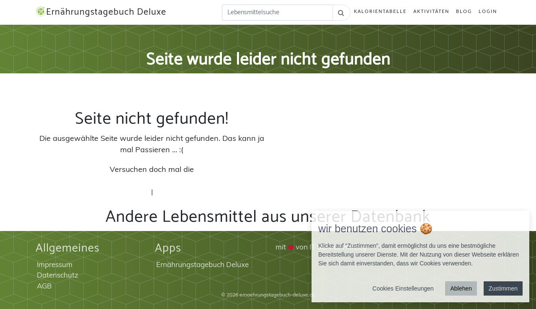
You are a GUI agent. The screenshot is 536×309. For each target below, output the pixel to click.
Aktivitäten (431, 11)
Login (488, 11)
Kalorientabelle (380, 11)
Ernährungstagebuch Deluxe (101, 12)
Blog (464, 11)
